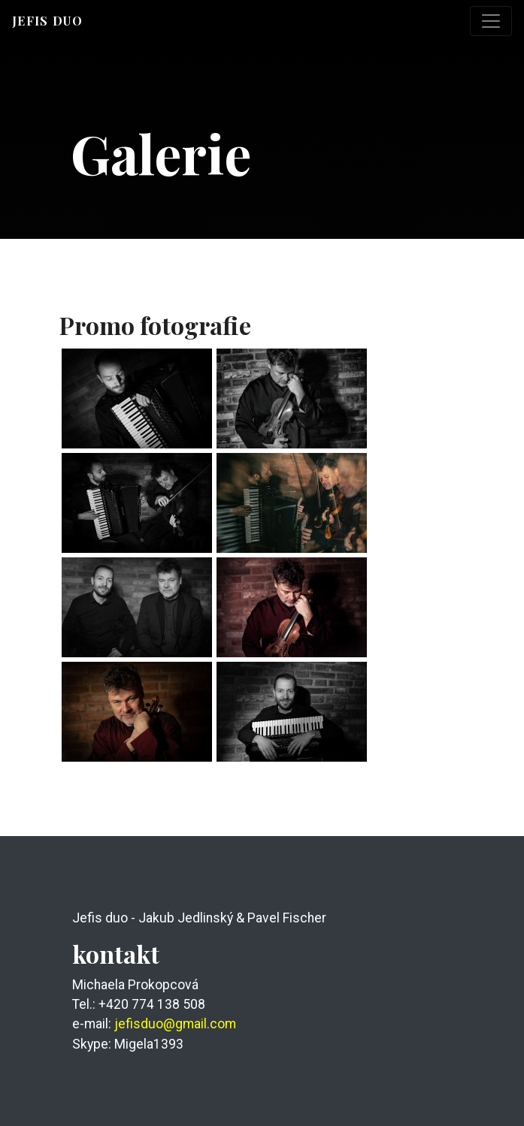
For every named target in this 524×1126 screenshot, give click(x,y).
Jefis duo (47, 21)
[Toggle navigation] (491, 21)
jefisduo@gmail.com (175, 1023)
